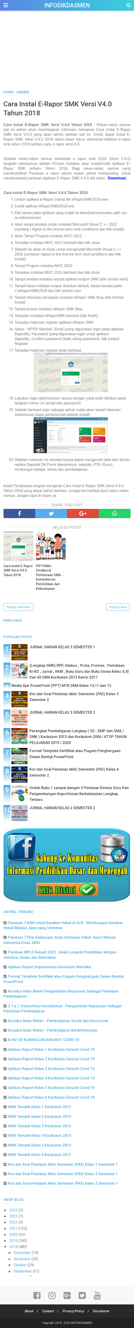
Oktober (21, 1265)
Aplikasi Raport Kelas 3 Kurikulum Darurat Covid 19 (51, 1069)
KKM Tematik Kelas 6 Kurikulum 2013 (39, 1155)
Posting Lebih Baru (18, 607)
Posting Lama (118, 607)
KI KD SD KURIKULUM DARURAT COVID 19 (43, 1040)
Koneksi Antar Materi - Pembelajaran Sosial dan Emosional (58, 1021)
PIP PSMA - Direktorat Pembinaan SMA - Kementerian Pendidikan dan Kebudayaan (49, 577)
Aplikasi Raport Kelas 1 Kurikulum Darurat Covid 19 (51, 1049)
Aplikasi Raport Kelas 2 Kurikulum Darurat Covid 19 (51, 1059)
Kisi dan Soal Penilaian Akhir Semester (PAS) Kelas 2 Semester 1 (63, 1174)
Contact (48, 1311)
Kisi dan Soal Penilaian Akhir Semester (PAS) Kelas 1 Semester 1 (63, 1164)
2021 (14, 1228)
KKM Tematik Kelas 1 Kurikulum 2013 (39, 1107)
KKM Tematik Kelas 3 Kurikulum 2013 (39, 1126)
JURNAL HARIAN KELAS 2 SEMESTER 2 (62, 808)
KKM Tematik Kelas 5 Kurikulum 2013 (39, 1145)
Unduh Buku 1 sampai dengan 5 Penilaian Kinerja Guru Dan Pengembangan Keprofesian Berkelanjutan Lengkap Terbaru (79, 794)
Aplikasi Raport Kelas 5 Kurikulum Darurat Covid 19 (51, 1087)
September (23, 1271)
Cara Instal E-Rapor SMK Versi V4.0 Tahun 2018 (18, 570)
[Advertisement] (67, 55)
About (29, 1311)
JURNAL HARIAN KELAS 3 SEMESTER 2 (62, 712)
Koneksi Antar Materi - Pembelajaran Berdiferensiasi (52, 1030)
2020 (14, 1234)
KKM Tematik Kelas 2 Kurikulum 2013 (39, 1116)
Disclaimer (101, 1311)
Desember (23, 1253)
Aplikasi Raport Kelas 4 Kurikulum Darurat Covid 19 (51, 1078)
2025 (14, 1210)
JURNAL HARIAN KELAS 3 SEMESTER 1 (62, 647)
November (23, 1259)
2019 (14, 1241)
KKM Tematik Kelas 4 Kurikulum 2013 (39, 1135)
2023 (14, 1216)
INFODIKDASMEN (67, 5)
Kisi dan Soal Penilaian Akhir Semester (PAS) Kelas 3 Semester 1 (63, 1183)
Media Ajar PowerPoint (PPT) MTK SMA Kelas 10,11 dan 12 (61, 685)
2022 (14, 1222)
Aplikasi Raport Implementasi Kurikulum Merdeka (49, 967)
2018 (14, 1247)
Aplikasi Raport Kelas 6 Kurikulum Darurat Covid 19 (51, 1097)
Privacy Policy (73, 1311)
